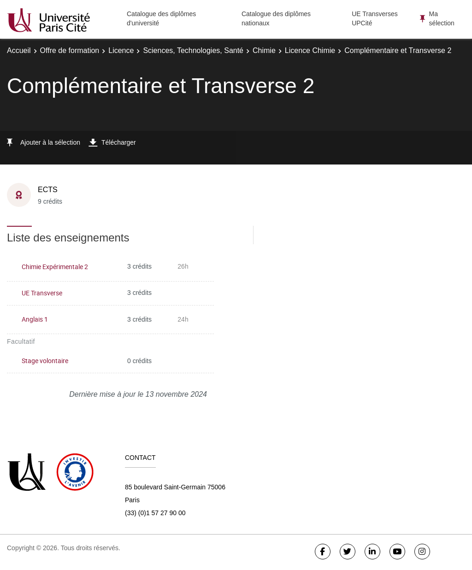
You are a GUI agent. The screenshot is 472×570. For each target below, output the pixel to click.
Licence (121, 50)
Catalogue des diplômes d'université (161, 18)
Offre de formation (70, 50)
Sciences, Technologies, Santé (193, 50)
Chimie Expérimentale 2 (55, 266)
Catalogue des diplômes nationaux (276, 18)
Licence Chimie (310, 50)
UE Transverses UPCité (375, 18)
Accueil (19, 50)
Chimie (264, 50)
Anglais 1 (35, 319)
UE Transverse (42, 292)
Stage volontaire (45, 360)
